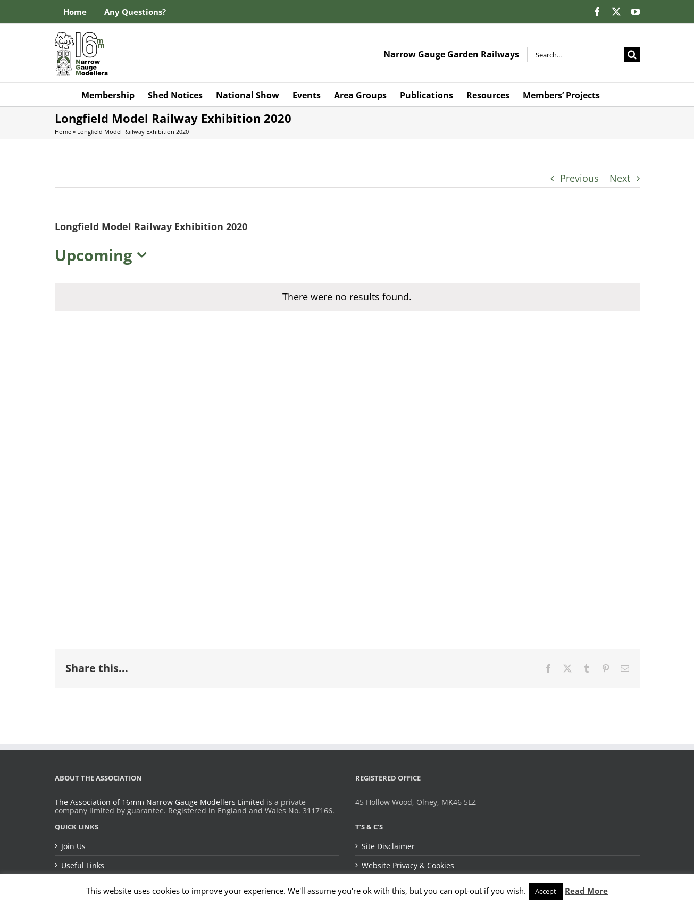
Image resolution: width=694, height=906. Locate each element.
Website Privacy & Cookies (408, 865)
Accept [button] (545, 891)
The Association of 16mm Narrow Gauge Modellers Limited (159, 802)
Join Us (73, 846)
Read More (586, 890)
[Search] (632, 54)
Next (619, 178)
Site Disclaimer (388, 846)
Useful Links (82, 865)
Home (63, 132)
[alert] (347, 297)
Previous (579, 178)
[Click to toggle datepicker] (104, 255)
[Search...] (575, 54)
